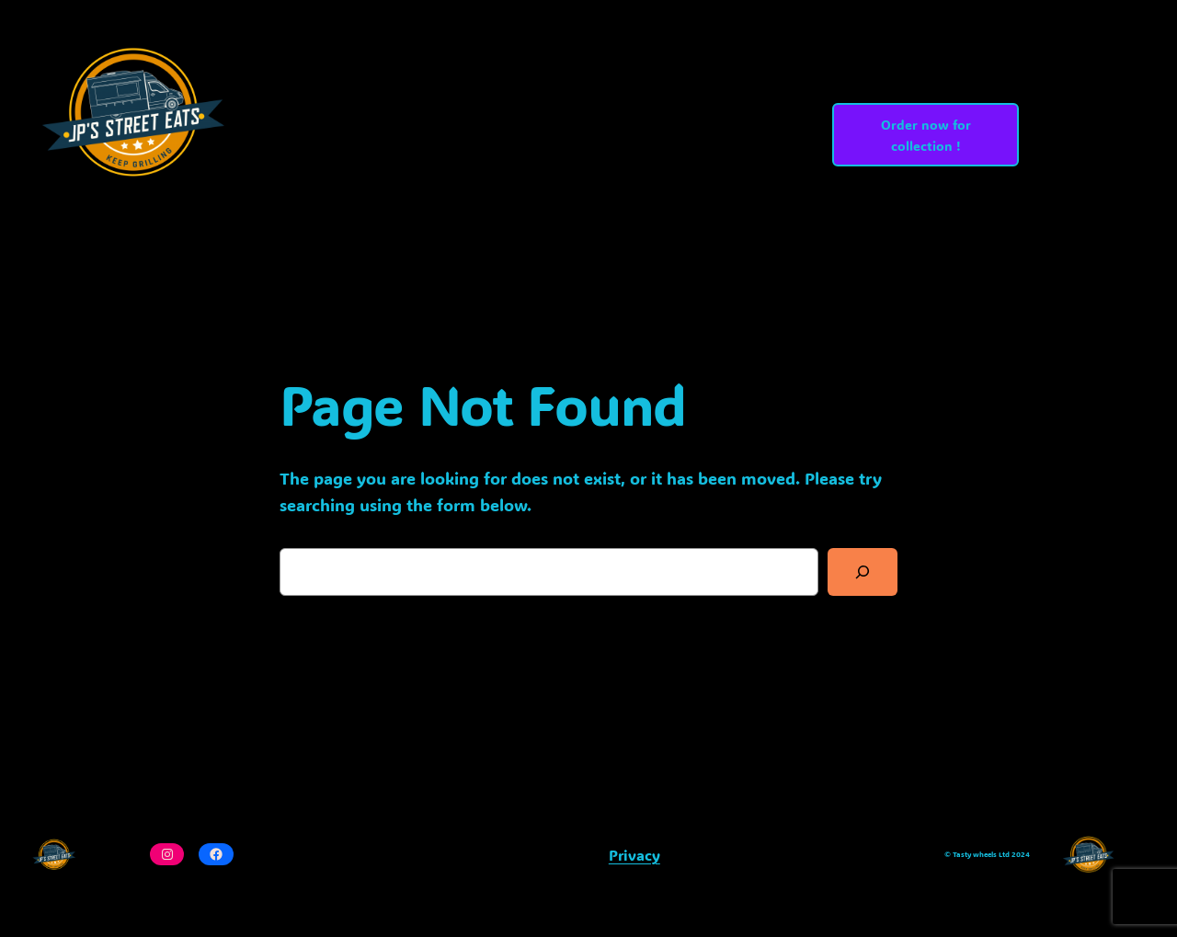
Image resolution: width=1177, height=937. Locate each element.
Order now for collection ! (926, 135)
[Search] (862, 572)
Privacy (634, 854)
